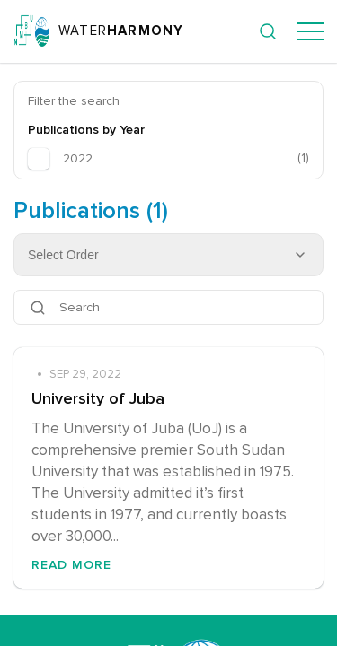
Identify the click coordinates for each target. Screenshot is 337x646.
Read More (71, 564)
